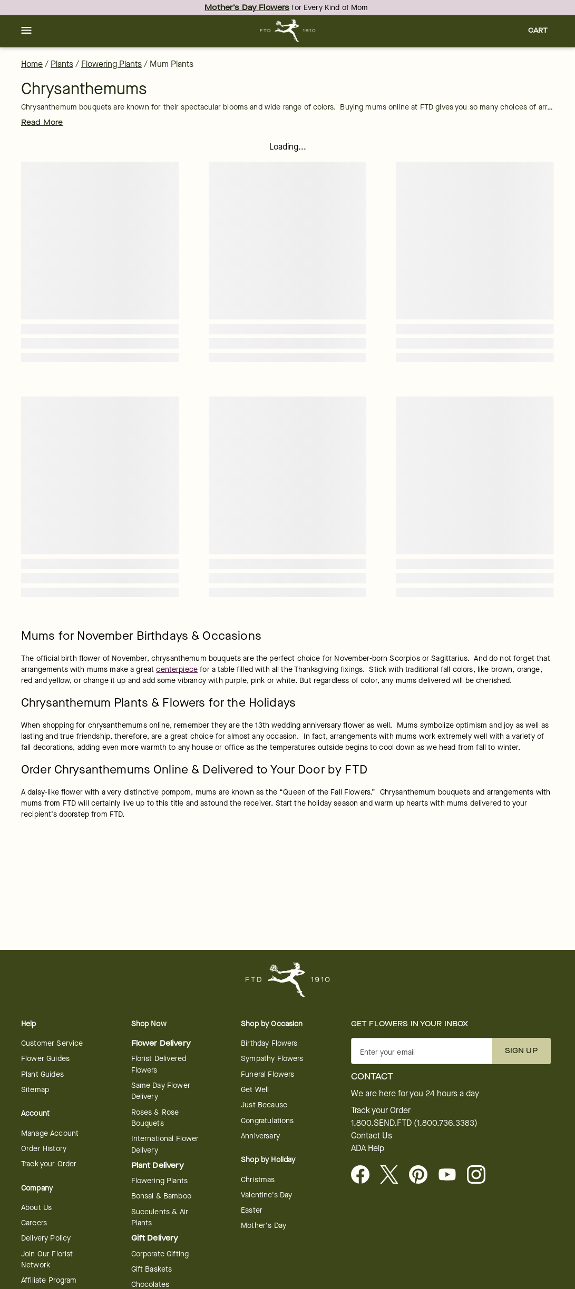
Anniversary (260, 1136)
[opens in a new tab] (451, 1175)
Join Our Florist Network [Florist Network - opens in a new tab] (47, 1259)
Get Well (255, 1090)
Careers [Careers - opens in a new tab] (34, 1223)
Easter (251, 1210)
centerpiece (177, 670)
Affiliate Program (49, 1280)
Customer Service (52, 1043)
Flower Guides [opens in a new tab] (45, 1059)
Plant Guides (42, 1074)
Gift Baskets (151, 1269)
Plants (62, 64)
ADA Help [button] (367, 1148)
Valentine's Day (266, 1195)
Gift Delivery (155, 1238)
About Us (36, 1208)
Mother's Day (263, 1226)
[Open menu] (26, 31)
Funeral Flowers (267, 1074)
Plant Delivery (157, 1166)
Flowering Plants (111, 64)
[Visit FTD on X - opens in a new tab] (393, 1175)
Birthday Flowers (269, 1043)
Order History (43, 1149)
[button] (26, 31)
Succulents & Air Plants (159, 1217)
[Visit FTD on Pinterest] (422, 1175)
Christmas (258, 1180)
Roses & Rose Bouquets (155, 1117)
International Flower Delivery (165, 1144)
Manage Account (50, 1133)
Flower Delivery (161, 1043)
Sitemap (35, 1090)
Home (32, 64)
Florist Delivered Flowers (159, 1064)
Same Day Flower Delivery (160, 1091)
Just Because (264, 1105)
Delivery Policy (46, 1238)
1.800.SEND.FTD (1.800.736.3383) (414, 1123)
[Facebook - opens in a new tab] (364, 1175)
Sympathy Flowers (272, 1059)
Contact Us (371, 1136)
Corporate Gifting (160, 1254)
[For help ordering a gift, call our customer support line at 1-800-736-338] (287, 30)
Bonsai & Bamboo (161, 1196)
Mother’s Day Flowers (246, 8)
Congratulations (267, 1121)
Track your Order (48, 1164)
